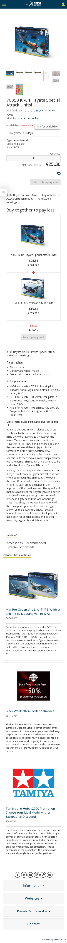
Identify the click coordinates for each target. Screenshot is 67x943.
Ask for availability (47, 126)
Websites (33, 898)
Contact (33, 924)
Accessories (14, 543)
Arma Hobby (30, 118)
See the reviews (48, 110)
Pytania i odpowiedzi (20, 547)
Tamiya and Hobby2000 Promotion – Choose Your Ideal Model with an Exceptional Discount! (31, 812)
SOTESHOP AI (60, 939)
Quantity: (55, 153)
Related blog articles (17, 555)
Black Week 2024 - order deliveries (30, 711)
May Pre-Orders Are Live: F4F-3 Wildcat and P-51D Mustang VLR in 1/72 (33, 611)
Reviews (12, 535)
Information (33, 885)
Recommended (35, 543)
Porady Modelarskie (33, 911)
